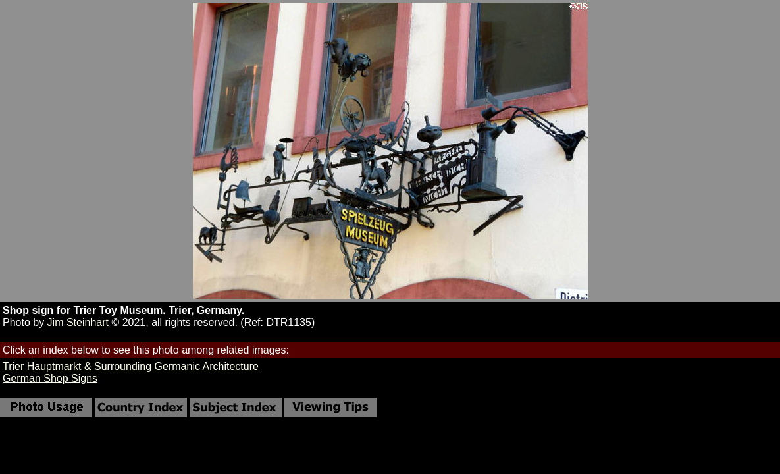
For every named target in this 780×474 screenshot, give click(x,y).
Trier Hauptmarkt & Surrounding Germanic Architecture (131, 366)
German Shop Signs (50, 378)
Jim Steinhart (78, 322)
